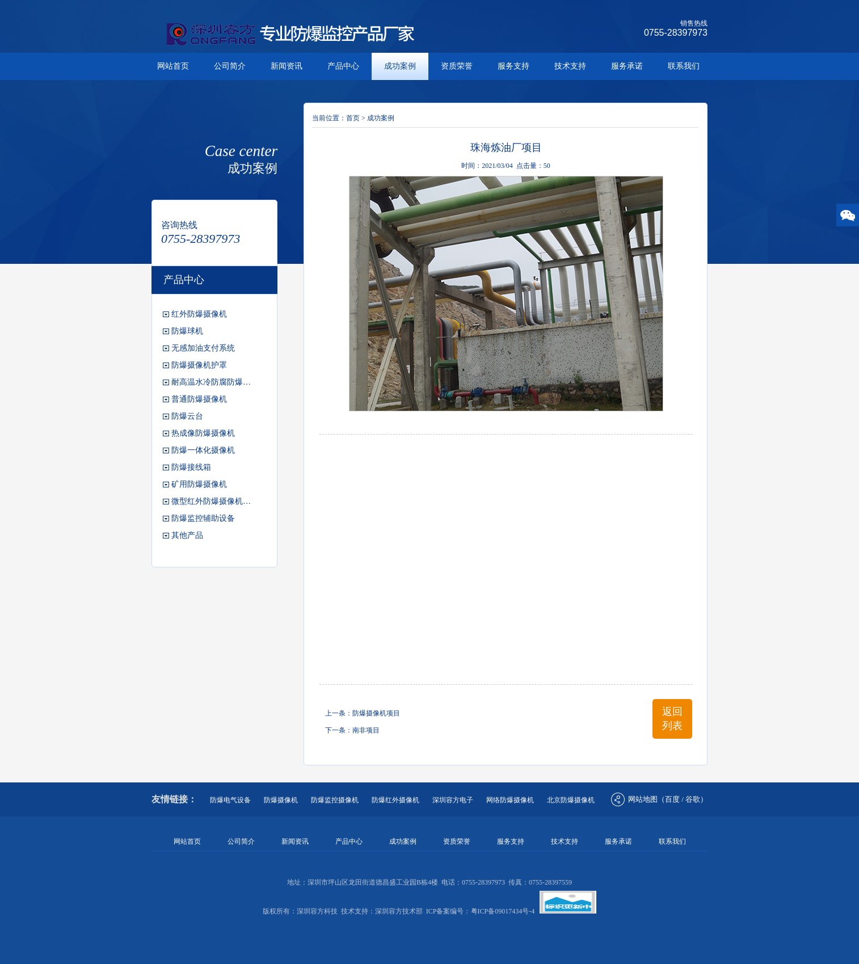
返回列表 (672, 718)
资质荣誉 (457, 66)
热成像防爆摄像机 (203, 433)
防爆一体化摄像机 (203, 450)
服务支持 (513, 66)
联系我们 (684, 66)
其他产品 (187, 535)
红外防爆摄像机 (199, 314)
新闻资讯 (286, 66)
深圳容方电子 (452, 800)
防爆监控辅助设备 (203, 518)
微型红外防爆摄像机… (211, 501)
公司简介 (230, 66)
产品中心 (343, 66)
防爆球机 (187, 331)
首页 (353, 118)
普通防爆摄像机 (199, 399)
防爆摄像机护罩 (199, 365)
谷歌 (692, 799)
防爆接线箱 (191, 467)
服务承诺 (627, 66)
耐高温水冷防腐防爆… (211, 382)
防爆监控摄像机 (335, 800)
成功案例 (400, 66)
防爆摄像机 (281, 800)
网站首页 (173, 66)
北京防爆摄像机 (571, 800)
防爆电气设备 (230, 800)
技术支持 (570, 66)
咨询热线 (179, 225)
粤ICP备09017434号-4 (503, 911)
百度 (672, 799)
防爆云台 (187, 416)
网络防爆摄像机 (510, 800)
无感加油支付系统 (203, 348)
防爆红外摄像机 (395, 800)
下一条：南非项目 (352, 730)
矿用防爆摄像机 (199, 484)
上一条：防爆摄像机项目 (362, 713)
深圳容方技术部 (399, 911)
